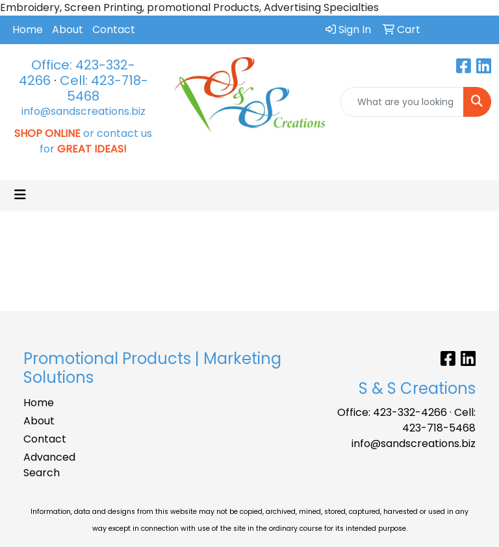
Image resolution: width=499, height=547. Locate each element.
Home (27, 29)
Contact (113, 29)
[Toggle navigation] (20, 195)
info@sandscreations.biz (83, 111)
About (67, 29)
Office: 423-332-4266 (392, 412)
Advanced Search (49, 465)
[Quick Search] (402, 102)
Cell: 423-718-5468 (104, 88)
